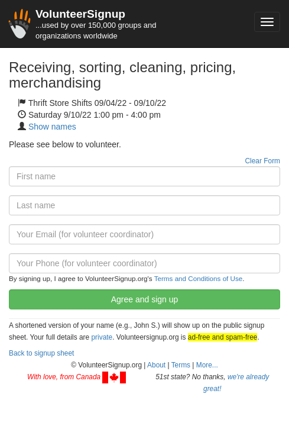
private (101, 337)
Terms (180, 365)
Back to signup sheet (41, 353)
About (156, 365)
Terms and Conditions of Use (198, 278)
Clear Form (262, 161)
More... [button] (207, 365)
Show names (52, 126)
